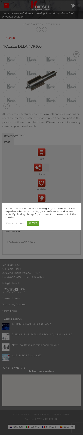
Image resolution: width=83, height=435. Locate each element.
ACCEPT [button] (33, 223)
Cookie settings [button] (15, 223)
